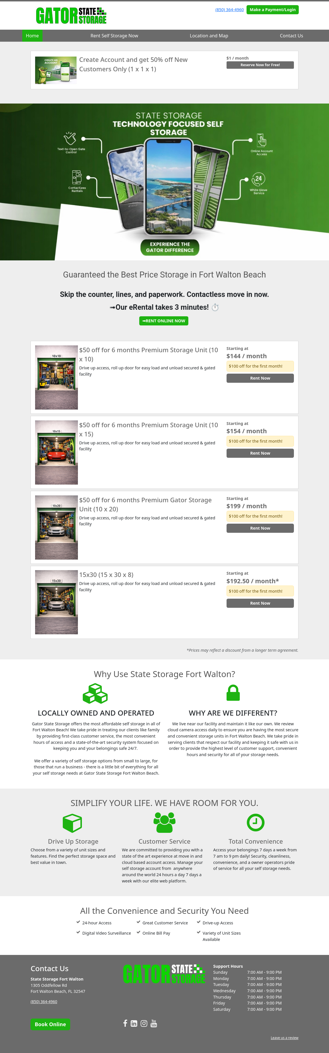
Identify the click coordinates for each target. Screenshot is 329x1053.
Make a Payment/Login (273, 9)
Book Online (50, 1024)
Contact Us (291, 36)
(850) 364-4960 (229, 9)
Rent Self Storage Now (114, 36)
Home (32, 36)
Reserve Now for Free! (260, 64)
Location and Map (209, 36)
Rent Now (260, 378)
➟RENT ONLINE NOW (163, 320)
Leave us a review (283, 1037)
